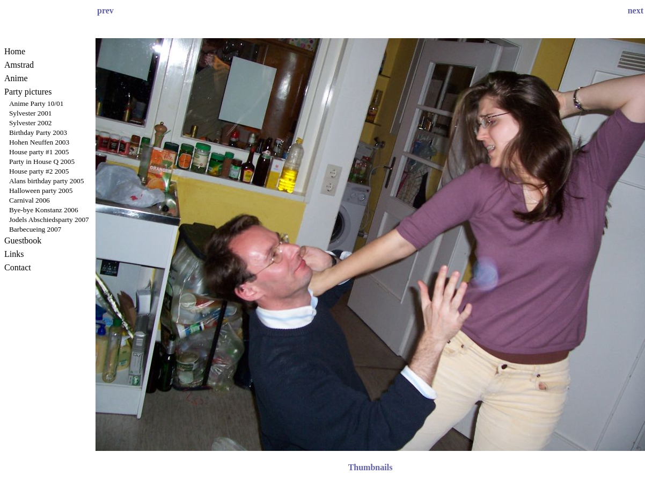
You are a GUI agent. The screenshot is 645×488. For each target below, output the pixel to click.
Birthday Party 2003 (38, 132)
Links (14, 254)
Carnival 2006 (29, 200)
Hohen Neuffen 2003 (39, 142)
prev (105, 10)
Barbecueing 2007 (35, 229)
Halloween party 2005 (40, 190)
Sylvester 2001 (30, 113)
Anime (16, 78)
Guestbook (22, 240)
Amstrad (19, 64)
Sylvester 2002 (30, 123)
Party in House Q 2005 (42, 161)
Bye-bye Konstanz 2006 (43, 210)
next (635, 10)
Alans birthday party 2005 (46, 181)
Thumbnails (370, 467)
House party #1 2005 (39, 152)
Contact (17, 267)
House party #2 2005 (39, 171)
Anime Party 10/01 (36, 103)
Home (14, 51)
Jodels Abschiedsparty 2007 (49, 220)
